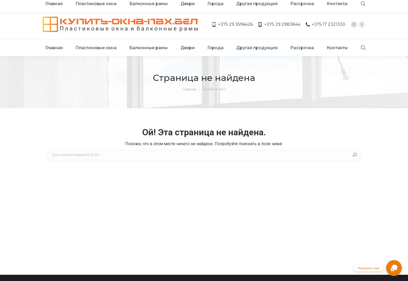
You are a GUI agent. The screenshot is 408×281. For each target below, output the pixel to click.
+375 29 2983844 (279, 9)
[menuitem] (55, 28)
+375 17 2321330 (325, 9)
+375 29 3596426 (232, 9)
